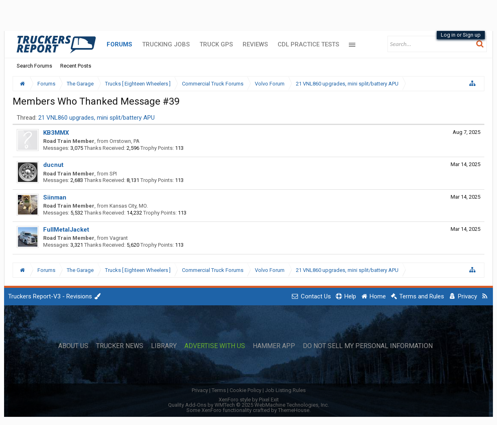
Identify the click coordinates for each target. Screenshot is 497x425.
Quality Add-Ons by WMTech (248, 405)
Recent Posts (75, 66)
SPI (113, 174)
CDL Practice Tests (308, 44)
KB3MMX (56, 132)
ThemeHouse (293, 410)
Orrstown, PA (124, 141)
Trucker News (119, 346)
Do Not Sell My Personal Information (368, 346)
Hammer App (274, 346)
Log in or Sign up (461, 35)
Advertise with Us (214, 346)
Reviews (255, 44)
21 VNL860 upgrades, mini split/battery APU (96, 117)
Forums (119, 44)
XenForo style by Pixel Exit (249, 400)
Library (164, 346)
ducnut (53, 165)
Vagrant (118, 238)
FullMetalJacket (66, 229)
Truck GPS (216, 44)
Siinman (54, 197)
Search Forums (34, 66)
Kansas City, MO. (128, 206)
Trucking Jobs (166, 44)
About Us (73, 346)
